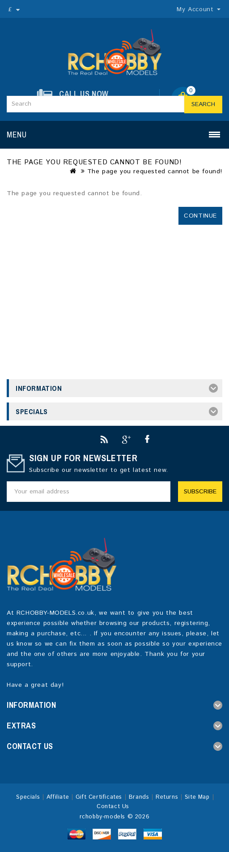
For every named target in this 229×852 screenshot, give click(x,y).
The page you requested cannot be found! (154, 171)
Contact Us (113, 806)
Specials (28, 797)
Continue (200, 215)
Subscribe (200, 491)
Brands (139, 797)
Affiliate (58, 797)
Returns (167, 797)
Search (203, 104)
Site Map (197, 797)
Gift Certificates (99, 797)
